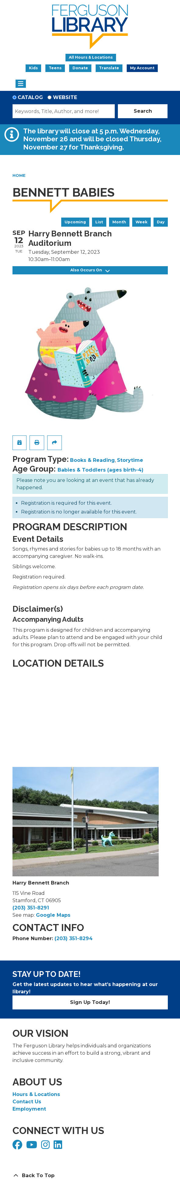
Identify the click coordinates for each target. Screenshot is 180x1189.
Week (141, 222)
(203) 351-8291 (30, 908)
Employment (29, 1109)
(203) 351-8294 (74, 938)
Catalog (30, 97)
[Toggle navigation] (21, 84)
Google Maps (53, 915)
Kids (33, 68)
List (99, 222)
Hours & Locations (36, 1094)
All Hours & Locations (91, 57)
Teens (55, 68)
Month (119, 222)
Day (160, 222)
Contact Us (26, 1102)
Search (143, 111)
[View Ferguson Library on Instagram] (46, 1146)
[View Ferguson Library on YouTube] (32, 1146)
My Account (142, 68)
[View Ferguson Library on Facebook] (18, 1146)
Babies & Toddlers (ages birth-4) (100, 470)
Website (65, 97)
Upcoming (75, 222)
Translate (109, 68)
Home (19, 175)
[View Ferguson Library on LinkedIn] (59, 1146)
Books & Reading (92, 460)
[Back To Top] (90, 1176)
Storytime (130, 460)
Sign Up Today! (90, 1002)
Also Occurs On (90, 270)
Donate (80, 68)
